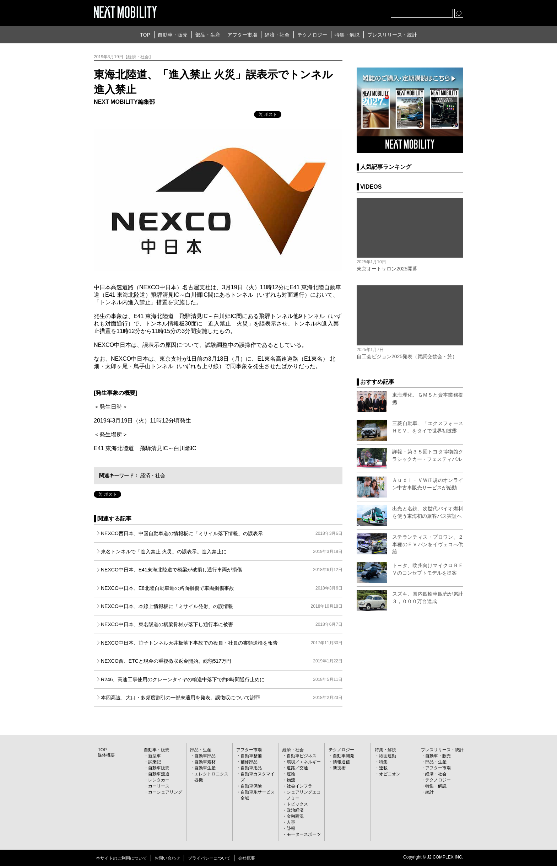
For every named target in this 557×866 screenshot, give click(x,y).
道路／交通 (297, 767)
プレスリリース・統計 (392, 35)
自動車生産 (205, 767)
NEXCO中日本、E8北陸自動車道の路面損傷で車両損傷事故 (221, 588)
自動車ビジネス (302, 755)
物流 (291, 780)
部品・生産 (207, 35)
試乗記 (154, 761)
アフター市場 (242, 35)
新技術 (339, 767)
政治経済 (295, 810)
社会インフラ (299, 786)
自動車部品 (205, 755)
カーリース (158, 786)
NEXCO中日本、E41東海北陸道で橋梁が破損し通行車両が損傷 (221, 570)
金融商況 (295, 816)
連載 (383, 767)
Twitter (346, 12)
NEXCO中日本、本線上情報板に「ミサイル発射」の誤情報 (221, 606)
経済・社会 (277, 35)
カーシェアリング (165, 792)
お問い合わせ (167, 858)
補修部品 (249, 761)
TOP (145, 35)
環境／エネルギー (304, 761)
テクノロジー (312, 35)
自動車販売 (158, 767)
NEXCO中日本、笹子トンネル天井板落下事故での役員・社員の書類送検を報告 (221, 643)
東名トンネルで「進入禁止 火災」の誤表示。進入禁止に (221, 551)
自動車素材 (205, 761)
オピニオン (389, 773)
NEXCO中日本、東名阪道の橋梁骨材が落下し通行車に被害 (221, 624)
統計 (429, 792)
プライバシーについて (209, 858)
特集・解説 (347, 35)
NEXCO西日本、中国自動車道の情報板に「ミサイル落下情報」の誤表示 (221, 533)
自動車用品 (251, 767)
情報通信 (341, 761)
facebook (362, 12)
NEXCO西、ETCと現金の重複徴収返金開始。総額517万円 (221, 661)
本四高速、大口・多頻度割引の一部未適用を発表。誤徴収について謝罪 (221, 697)
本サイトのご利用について (121, 858)
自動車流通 (158, 773)
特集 (383, 761)
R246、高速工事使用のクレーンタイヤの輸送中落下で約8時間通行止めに (221, 679)
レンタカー (158, 780)
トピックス (297, 804)
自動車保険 (251, 786)
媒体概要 (106, 755)
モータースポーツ (304, 834)
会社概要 (246, 858)
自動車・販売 (173, 35)
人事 (291, 822)
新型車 (154, 755)
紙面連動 (387, 755)
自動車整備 (251, 755)
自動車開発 (343, 755)
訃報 (291, 828)
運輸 (291, 773)
